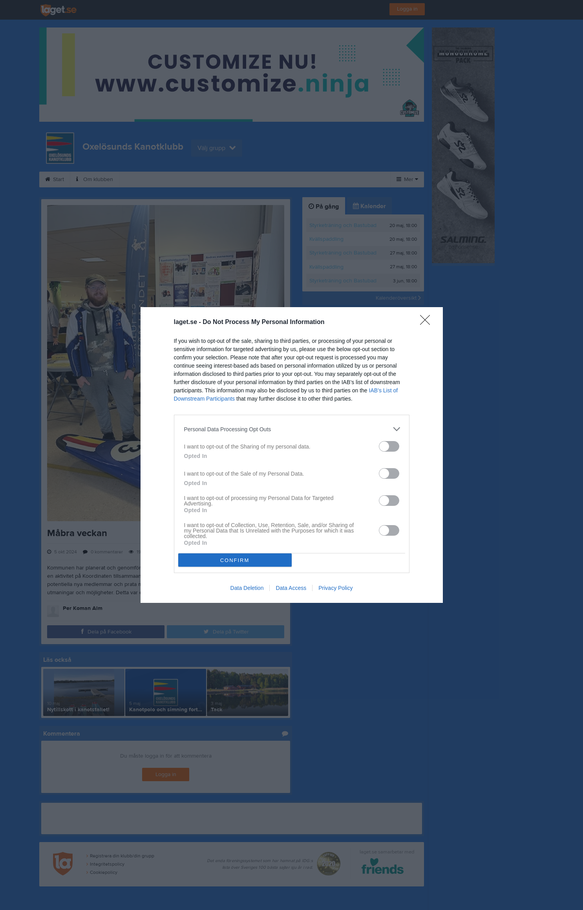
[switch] (389, 446)
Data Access (291, 588)
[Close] (427, 322)
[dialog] (292, 455)
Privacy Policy (335, 588)
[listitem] (291, 429)
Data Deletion (247, 588)
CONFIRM (235, 560)
